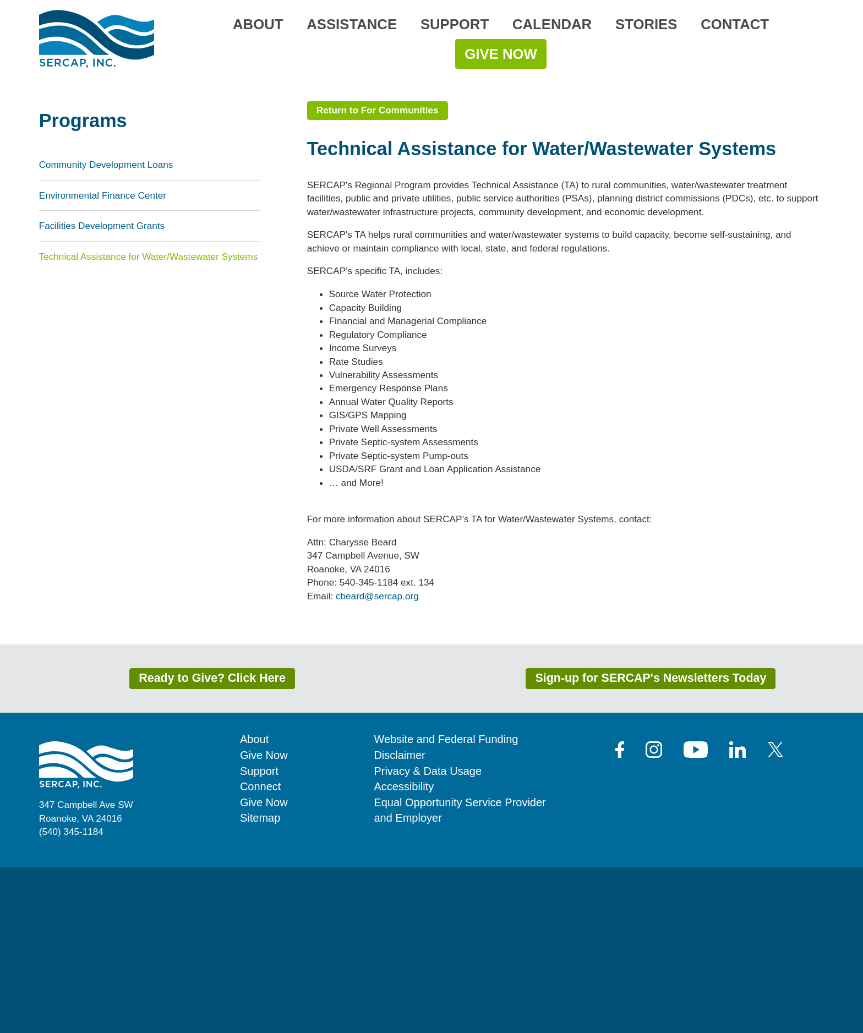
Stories (646, 24)
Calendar (552, 24)
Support (454, 24)
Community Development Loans (106, 331)
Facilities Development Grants (102, 392)
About (258, 24)
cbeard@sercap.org (377, 762)
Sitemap (260, 984)
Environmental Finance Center (102, 361)
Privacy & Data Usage (428, 937)
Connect (260, 953)
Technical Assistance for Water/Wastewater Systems (148, 422)
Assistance (352, 24)
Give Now (501, 54)
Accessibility (404, 953)
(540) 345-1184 (71, 997)
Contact (735, 24)
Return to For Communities (377, 276)
